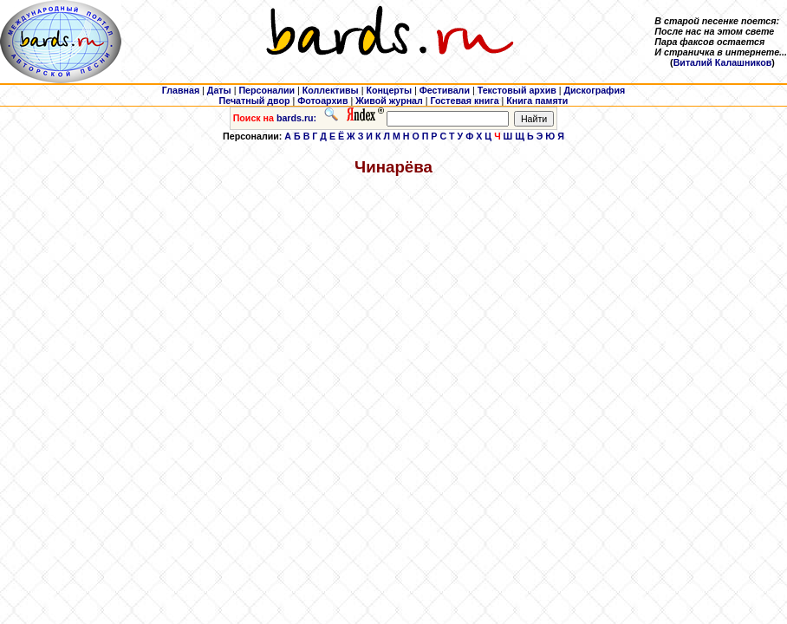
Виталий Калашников (722, 62)
